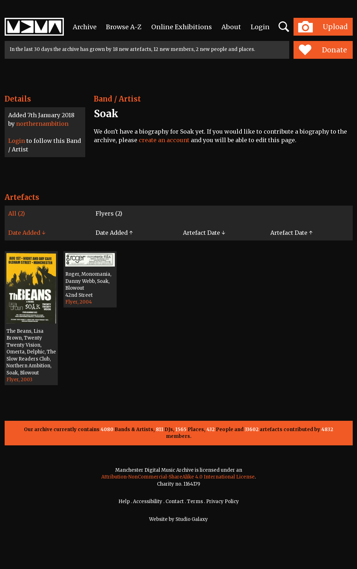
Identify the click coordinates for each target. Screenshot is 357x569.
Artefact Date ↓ (204, 232)
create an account (164, 140)
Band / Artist (117, 98)
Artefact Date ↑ (291, 232)
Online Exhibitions (181, 27)
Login (260, 27)
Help (124, 501)
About (231, 27)
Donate (323, 50)
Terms (195, 501)
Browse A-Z (124, 27)
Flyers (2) (109, 213)
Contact (174, 501)
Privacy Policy (222, 501)
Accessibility (147, 501)
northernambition (42, 123)
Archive (85, 27)
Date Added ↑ (114, 232)
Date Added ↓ (26, 232)
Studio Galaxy (191, 519)
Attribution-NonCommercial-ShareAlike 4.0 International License (178, 477)
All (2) (16, 213)
